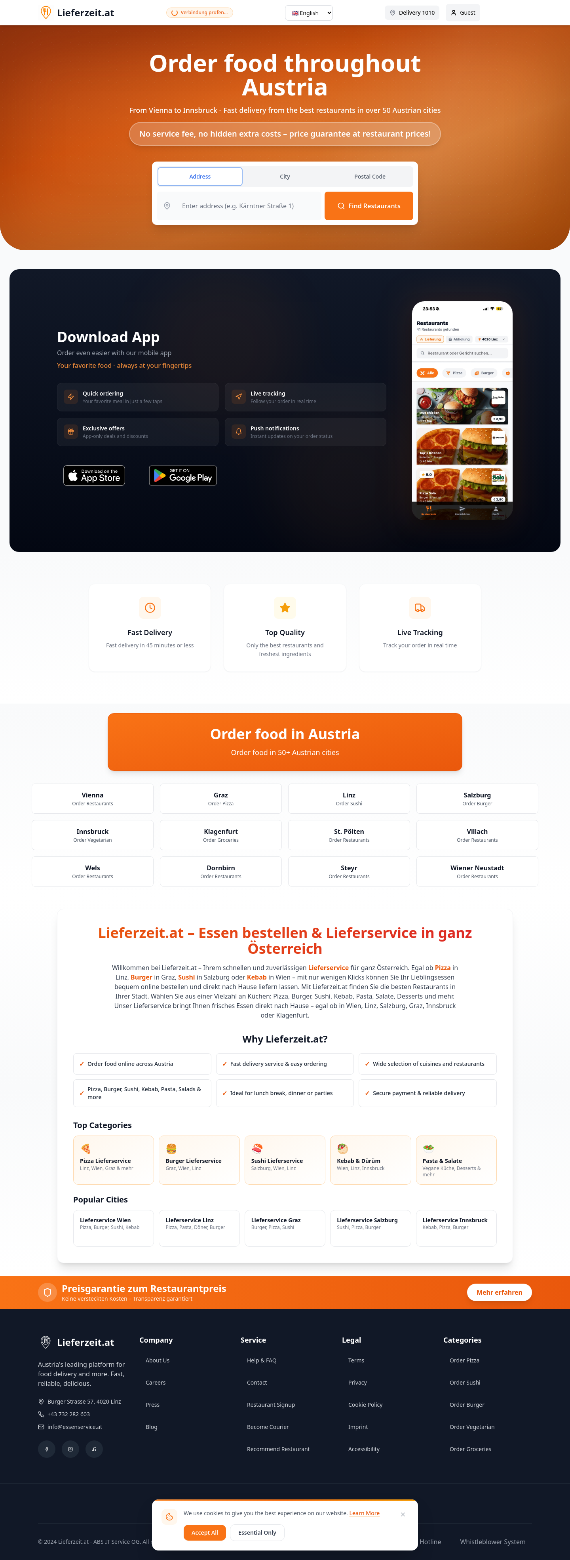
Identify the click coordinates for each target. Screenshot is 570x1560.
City (285, 176)
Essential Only (257, 1532)
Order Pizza (464, 1360)
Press (153, 1404)
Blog (152, 1427)
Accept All (205, 1532)
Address (200, 176)
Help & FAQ (262, 1360)
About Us (157, 1360)
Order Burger (467, 1404)
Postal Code (370, 176)
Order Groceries (470, 1449)
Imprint (358, 1427)
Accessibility (364, 1449)
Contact (257, 1382)
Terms (356, 1360)
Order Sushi (465, 1382)
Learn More (364, 1513)
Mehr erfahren (499, 1292)
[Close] (402, 1514)
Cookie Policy (365, 1404)
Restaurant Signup (271, 1404)
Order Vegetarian (472, 1427)
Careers (155, 1382)
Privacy (357, 1382)
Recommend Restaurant (278, 1449)
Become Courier (268, 1427)
